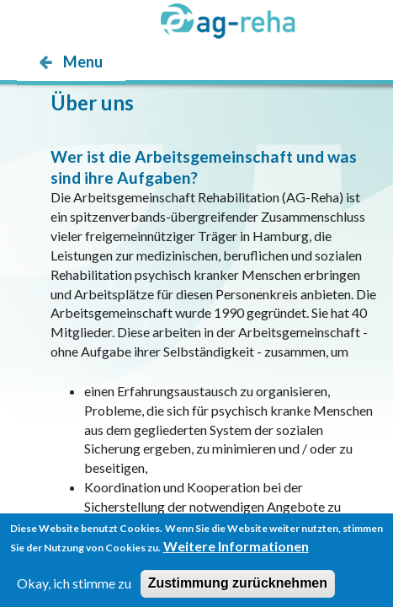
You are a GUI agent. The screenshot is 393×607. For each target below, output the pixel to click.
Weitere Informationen (236, 551)
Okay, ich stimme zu (74, 587)
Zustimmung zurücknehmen (237, 587)
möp (115, 95)
